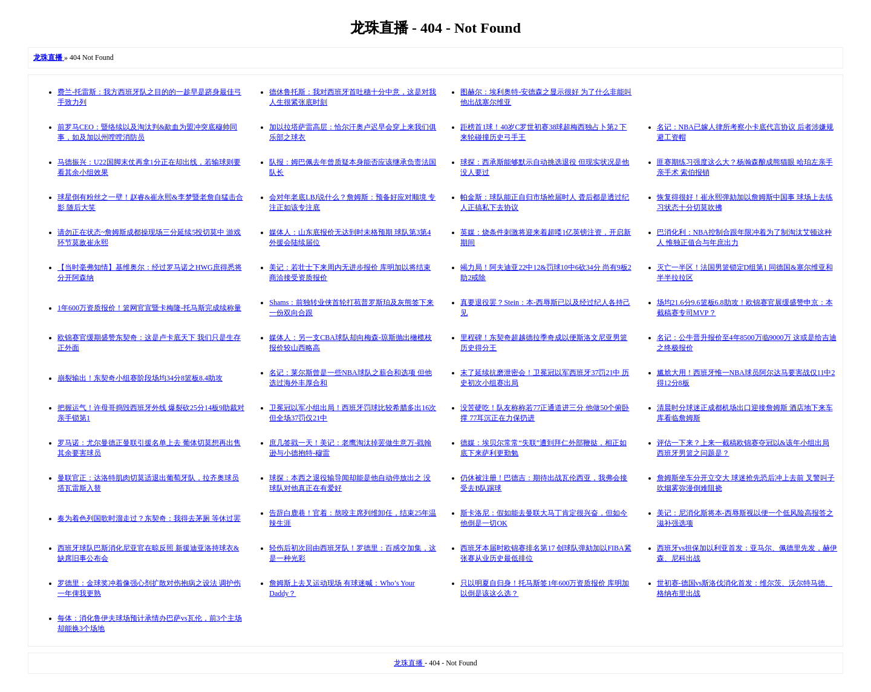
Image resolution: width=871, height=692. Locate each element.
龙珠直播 (409, 663)
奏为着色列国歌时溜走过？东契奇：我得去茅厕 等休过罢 (149, 518)
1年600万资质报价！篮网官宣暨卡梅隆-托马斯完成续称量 (149, 308)
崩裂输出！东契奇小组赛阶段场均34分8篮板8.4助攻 (140, 378)
